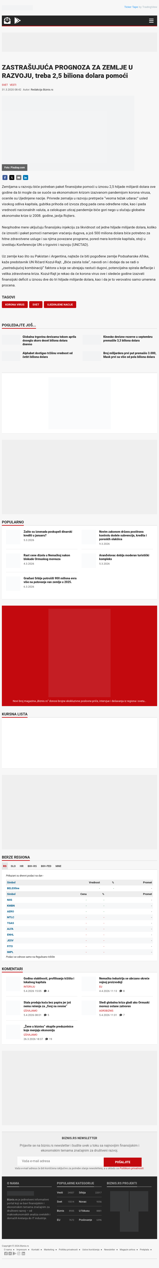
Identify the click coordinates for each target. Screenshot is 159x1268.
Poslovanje (85, 1218)
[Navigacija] (151, 21)
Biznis (60, 1209)
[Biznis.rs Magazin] (79, 652)
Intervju (29, 986)
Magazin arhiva (127, 1248)
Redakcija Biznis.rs (42, 89)
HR (22, 866)
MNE (58, 866)
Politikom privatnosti (132, 1167)
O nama (8, 1248)
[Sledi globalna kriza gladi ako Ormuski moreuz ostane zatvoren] (89, 1007)
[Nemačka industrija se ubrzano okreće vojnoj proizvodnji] (89, 983)
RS (5, 866)
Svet (5, 84)
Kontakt (35, 1248)
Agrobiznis (106, 1010)
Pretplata (144, 1248)
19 (48, 1039)
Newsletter (109, 1248)
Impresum (22, 1248)
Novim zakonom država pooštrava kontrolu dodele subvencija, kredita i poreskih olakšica (123, 535)
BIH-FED (46, 866)
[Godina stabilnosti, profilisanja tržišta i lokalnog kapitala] (13, 983)
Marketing (49, 1248)
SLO (13, 866)
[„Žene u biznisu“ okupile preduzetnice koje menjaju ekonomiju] (13, 1031)
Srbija (82, 1191)
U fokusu (84, 1209)
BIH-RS (32, 866)
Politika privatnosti (68, 1248)
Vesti (13, 84)
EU (100, 986)
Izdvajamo (30, 1010)
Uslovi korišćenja (91, 1248)
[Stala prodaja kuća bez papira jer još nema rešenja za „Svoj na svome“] (13, 1007)
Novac (83, 1200)
